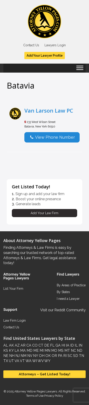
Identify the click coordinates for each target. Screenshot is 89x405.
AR (22, 345)
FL (52, 345)
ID (71, 345)
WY (47, 361)
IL (76, 345)
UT (11, 361)
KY (11, 350)
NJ (17, 356)
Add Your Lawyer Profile (45, 55)
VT (22, 361)
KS (5, 350)
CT (40, 345)
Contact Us (31, 45)
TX (5, 361)
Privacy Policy (53, 395)
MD (29, 350)
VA (16, 361)
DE (46, 345)
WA (28, 361)
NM (23, 356)
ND (79, 350)
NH (11, 356)
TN (81, 356)
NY (35, 356)
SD (75, 356)
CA (28, 345)
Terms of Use (35, 395)
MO (53, 350)
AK (11, 345)
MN (47, 350)
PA (59, 356)
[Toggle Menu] (79, 69)
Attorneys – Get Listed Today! (44, 374)
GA (58, 345)
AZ (17, 345)
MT (67, 350)
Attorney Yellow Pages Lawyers (35, 391)
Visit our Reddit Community (63, 310)
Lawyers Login (55, 45)
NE (5, 356)
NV (29, 356)
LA (16, 350)
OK (47, 356)
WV (40, 361)
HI (63, 345)
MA (22, 350)
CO (34, 345)
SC (69, 356)
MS (60, 350)
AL (5, 345)
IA (67, 345)
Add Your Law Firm (44, 213)
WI (34, 361)
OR (54, 356)
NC (73, 350)
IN (80, 345)
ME (35, 350)
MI (41, 350)
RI (64, 356)
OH (41, 356)
